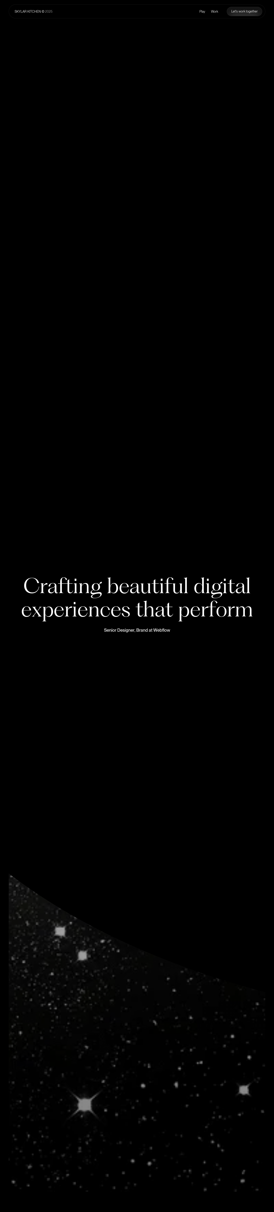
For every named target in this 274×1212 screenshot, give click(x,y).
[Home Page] (33, 11)
